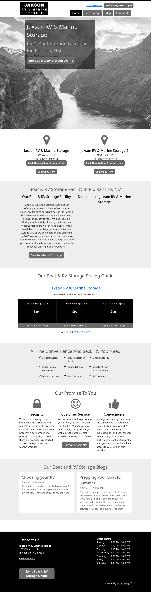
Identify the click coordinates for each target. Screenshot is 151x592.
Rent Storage (92, 13)
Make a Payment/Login (119, 5)
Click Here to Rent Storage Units (46, 163)
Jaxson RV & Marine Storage (75, 288)
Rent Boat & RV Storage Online (51, 61)
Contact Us (122, 13)
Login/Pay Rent (46, 171)
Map (108, 13)
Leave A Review (75, 445)
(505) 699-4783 (94, 5)
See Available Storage (46, 255)
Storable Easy (124, 583)
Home (76, 13)
